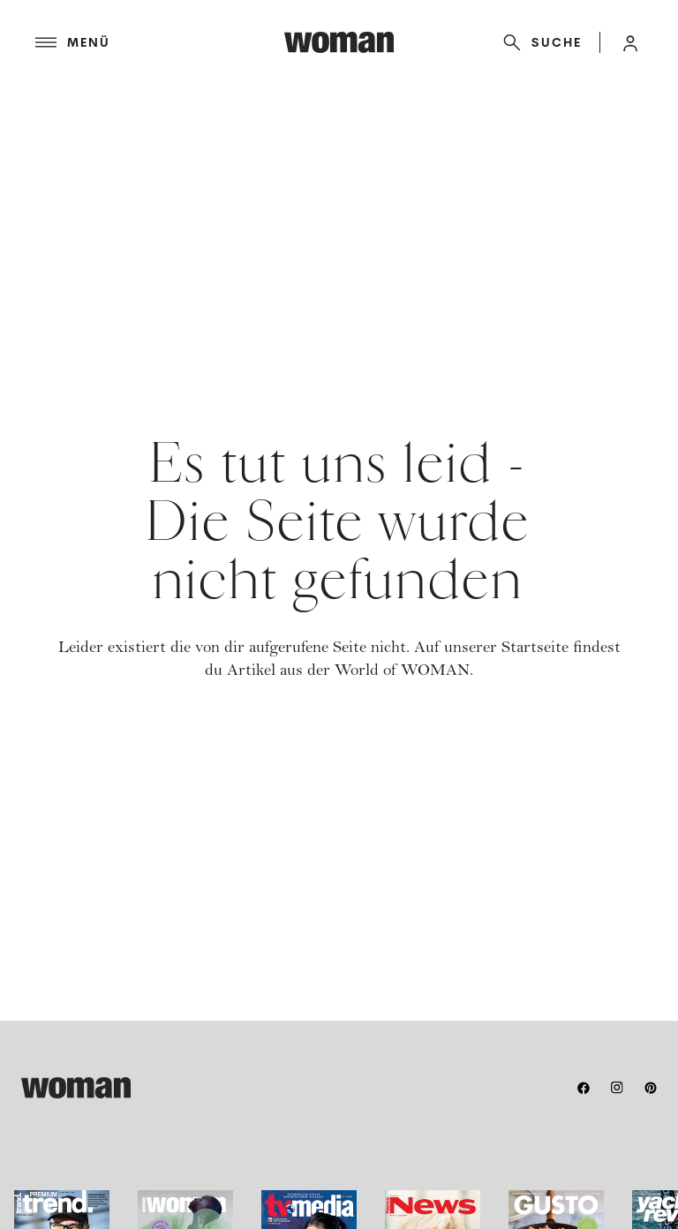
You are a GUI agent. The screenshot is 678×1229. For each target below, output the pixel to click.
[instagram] (617, 1088)
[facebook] (583, 1088)
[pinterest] (650, 1088)
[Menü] (159, 42)
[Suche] (539, 42)
